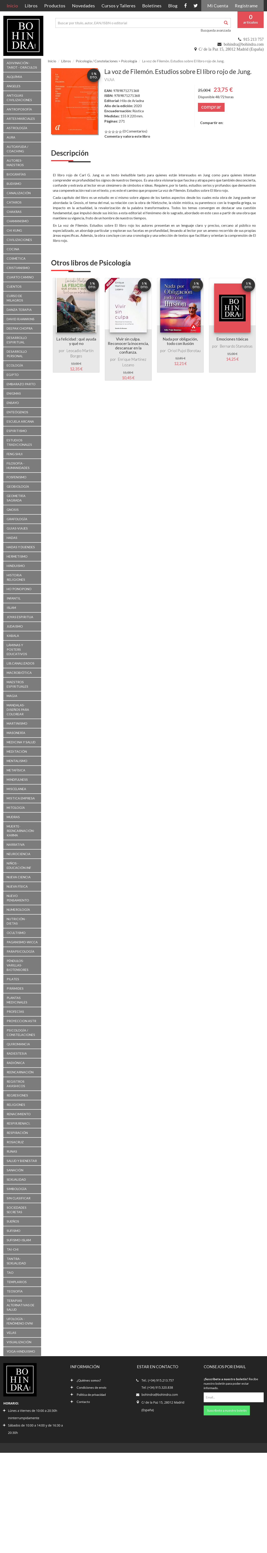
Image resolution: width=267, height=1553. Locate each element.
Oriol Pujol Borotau (184, 350)
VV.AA (109, 79)
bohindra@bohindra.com (244, 44)
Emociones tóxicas (232, 338)
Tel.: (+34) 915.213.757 (157, 1380)
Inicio (14, 5)
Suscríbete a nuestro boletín (227, 1410)
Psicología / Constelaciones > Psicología (106, 61)
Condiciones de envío (88, 1387)
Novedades (83, 5)
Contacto (80, 1402)
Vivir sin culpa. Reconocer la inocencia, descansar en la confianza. (128, 345)
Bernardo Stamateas (236, 346)
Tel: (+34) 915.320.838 (157, 1387)
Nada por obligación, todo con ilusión (180, 341)
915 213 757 (253, 39)
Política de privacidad (88, 1394)
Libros (31, 5)
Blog (172, 5)
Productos (54, 5)
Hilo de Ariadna (132, 100)
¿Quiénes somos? (85, 1380)
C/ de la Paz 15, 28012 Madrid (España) (231, 49)
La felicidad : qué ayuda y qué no (76, 341)
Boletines (151, 5)
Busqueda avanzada (216, 30)
